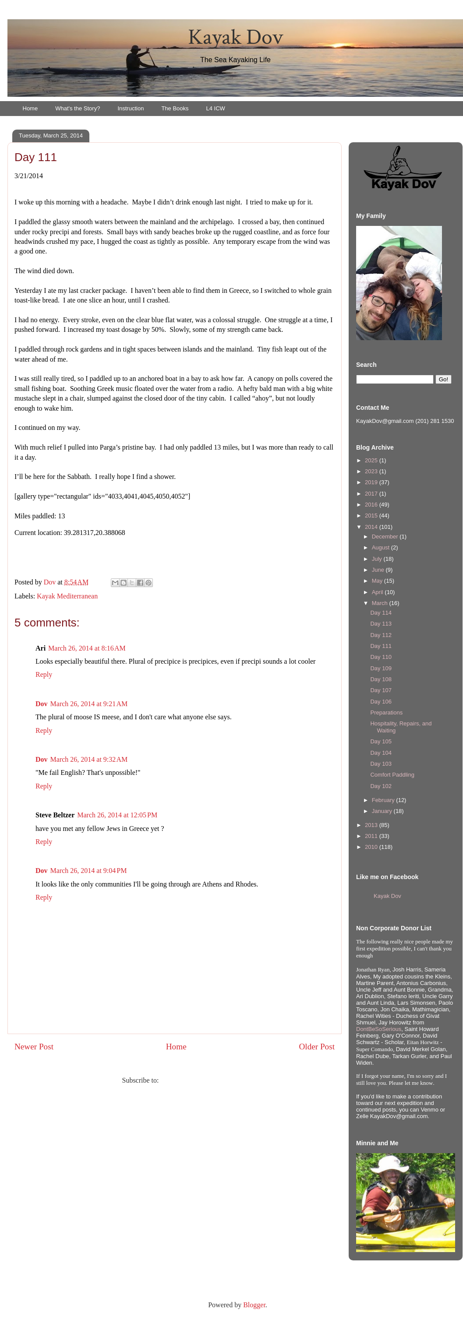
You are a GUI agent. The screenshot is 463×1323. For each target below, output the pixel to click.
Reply (43, 674)
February (384, 800)
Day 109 (380, 668)
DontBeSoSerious (378, 1029)
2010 (372, 847)
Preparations (386, 712)
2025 (372, 460)
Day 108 (380, 679)
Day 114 (380, 612)
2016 (372, 504)
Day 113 (380, 623)
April (378, 592)
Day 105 (380, 741)
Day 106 (380, 701)
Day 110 (380, 657)
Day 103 (380, 763)
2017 (372, 493)
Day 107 (380, 690)
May (378, 580)
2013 (372, 825)
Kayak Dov (235, 37)
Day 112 (380, 635)
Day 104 (380, 752)
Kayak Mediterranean (67, 596)
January (383, 811)
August (381, 547)
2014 (372, 527)
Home (30, 108)
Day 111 (380, 646)
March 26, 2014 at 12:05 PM (117, 815)
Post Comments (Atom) (193, 1080)
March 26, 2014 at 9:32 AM (89, 759)
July (378, 559)
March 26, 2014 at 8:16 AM (87, 648)
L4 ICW (215, 108)
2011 (372, 836)
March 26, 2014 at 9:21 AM (89, 703)
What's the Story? (77, 108)
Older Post (317, 1046)
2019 (372, 482)
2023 (372, 471)
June (379, 569)
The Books (174, 108)
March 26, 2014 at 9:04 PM (88, 870)
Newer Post (33, 1046)
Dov (41, 703)
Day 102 (380, 786)
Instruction (130, 108)
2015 (372, 515)
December (386, 536)
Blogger (254, 1305)
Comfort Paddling (392, 774)
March (380, 603)
